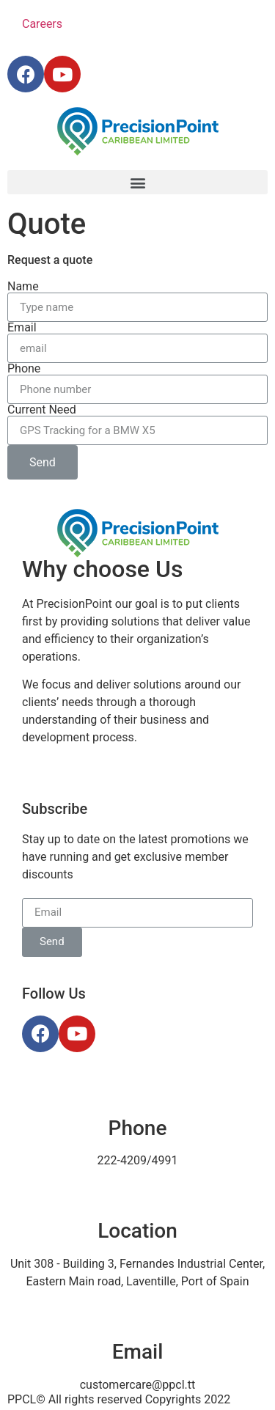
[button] (137, 182)
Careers (42, 24)
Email (22, 328)
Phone (23, 369)
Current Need (41, 410)
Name (23, 287)
